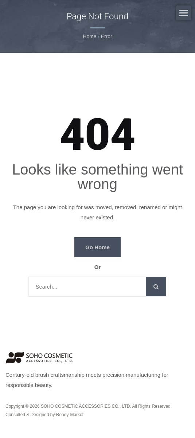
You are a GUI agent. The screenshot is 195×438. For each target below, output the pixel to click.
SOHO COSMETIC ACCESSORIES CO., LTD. (86, 406)
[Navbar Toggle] (183, 12)
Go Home (97, 247)
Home (89, 36)
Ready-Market (69, 414)
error (106, 36)
